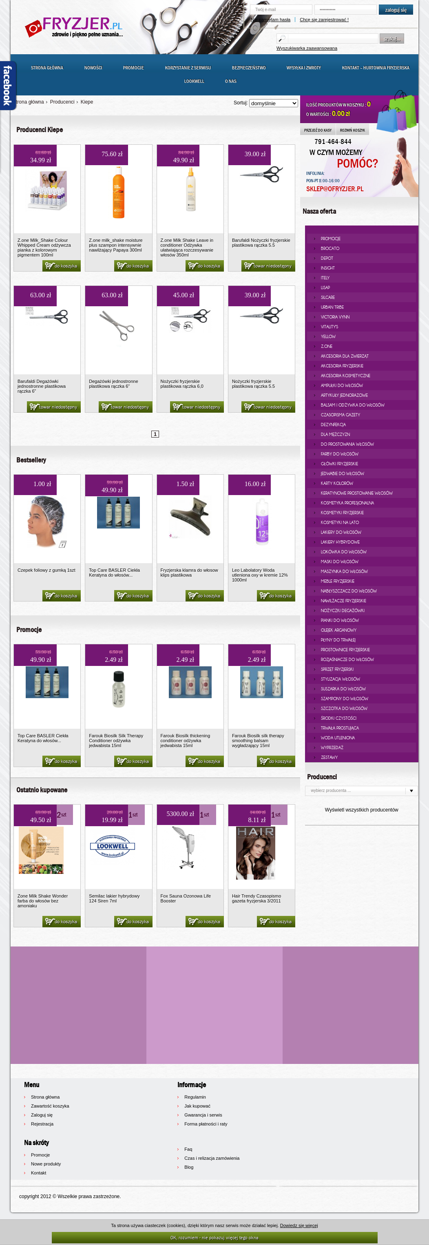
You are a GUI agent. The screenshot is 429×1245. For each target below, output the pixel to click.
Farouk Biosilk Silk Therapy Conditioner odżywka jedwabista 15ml (116, 740)
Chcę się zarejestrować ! (324, 19)
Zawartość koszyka (50, 1105)
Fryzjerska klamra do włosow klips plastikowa (189, 572)
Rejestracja (42, 1123)
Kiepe (87, 102)
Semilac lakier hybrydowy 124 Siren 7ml (114, 898)
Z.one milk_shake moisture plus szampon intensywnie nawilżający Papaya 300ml (115, 245)
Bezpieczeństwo (249, 67)
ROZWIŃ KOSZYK (352, 130)
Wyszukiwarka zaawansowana (306, 48)
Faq (188, 1149)
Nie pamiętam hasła (270, 19)
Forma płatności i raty (205, 1123)
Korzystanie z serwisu (188, 67)
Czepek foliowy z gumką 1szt (46, 570)
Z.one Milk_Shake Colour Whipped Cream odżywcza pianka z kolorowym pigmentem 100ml (44, 247)
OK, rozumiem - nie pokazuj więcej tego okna (214, 1237)
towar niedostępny (267, 266)
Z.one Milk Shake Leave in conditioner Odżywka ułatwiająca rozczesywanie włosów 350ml (187, 247)
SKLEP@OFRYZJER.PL (334, 189)
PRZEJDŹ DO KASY (318, 130)
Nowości (93, 67)
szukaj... (392, 38)
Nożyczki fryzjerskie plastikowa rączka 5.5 (253, 384)
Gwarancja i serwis (203, 1114)
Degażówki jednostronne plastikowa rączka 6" (113, 384)
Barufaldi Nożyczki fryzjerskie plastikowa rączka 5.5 (261, 243)
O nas (231, 81)
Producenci (62, 102)
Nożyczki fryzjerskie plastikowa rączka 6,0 (182, 384)
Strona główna (47, 67)
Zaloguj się (42, 1114)
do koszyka (60, 266)
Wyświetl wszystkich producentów (361, 810)
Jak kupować (197, 1105)
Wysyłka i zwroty (304, 67)
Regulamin (195, 1097)
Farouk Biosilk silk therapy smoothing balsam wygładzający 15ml (258, 740)
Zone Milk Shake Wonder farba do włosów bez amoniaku (43, 900)
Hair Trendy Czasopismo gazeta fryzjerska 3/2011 (256, 898)
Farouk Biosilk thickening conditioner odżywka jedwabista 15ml (185, 740)
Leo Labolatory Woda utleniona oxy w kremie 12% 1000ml (260, 575)
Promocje (133, 67)
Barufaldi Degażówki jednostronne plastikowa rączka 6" (42, 386)
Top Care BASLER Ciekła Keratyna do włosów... (114, 572)
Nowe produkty (46, 1163)
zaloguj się (396, 9)
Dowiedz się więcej (299, 1225)
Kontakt (38, 1172)
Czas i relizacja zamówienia (211, 1158)
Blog (188, 1167)
